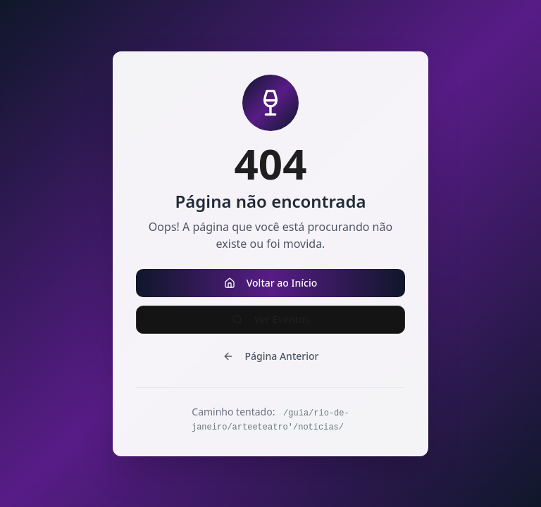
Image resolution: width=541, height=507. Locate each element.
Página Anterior (271, 356)
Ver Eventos (271, 319)
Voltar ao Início (271, 282)
